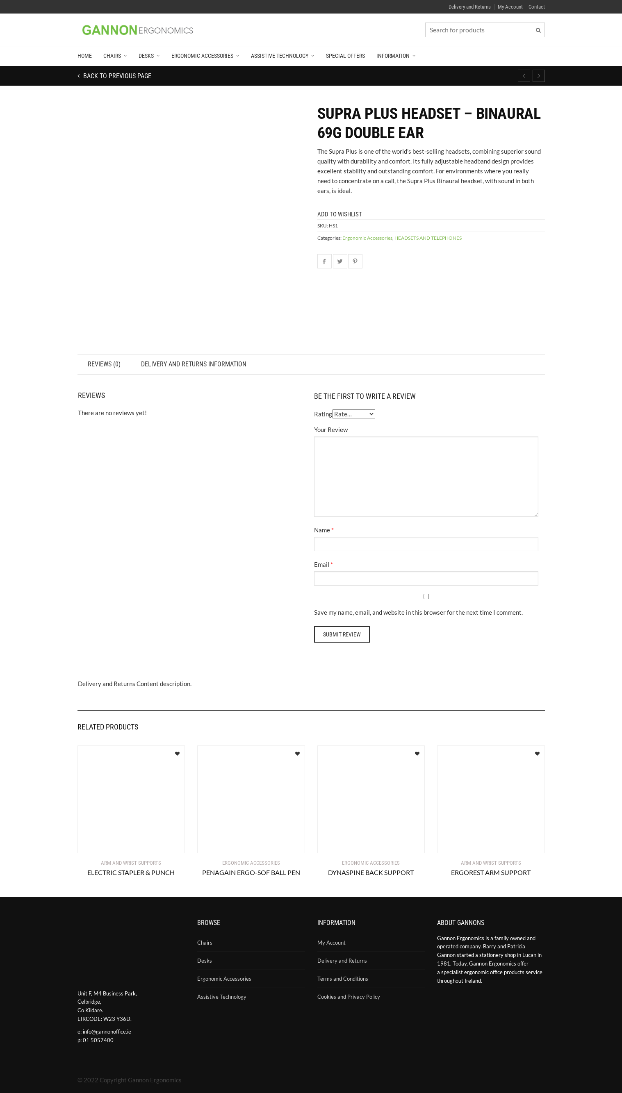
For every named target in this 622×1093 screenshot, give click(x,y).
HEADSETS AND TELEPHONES (428, 238)
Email (321, 564)
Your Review (331, 429)
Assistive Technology (279, 55)
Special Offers (345, 55)
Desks (146, 55)
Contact (537, 7)
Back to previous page (116, 76)
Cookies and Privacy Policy (348, 996)
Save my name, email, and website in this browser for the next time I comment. (418, 612)
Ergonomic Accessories (202, 55)
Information (393, 55)
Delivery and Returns (470, 7)
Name (322, 530)
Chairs (112, 55)
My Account (510, 7)
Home (84, 55)
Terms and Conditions (342, 978)
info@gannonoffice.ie (107, 1031)
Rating (323, 414)
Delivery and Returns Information (195, 364)
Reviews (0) (104, 364)
